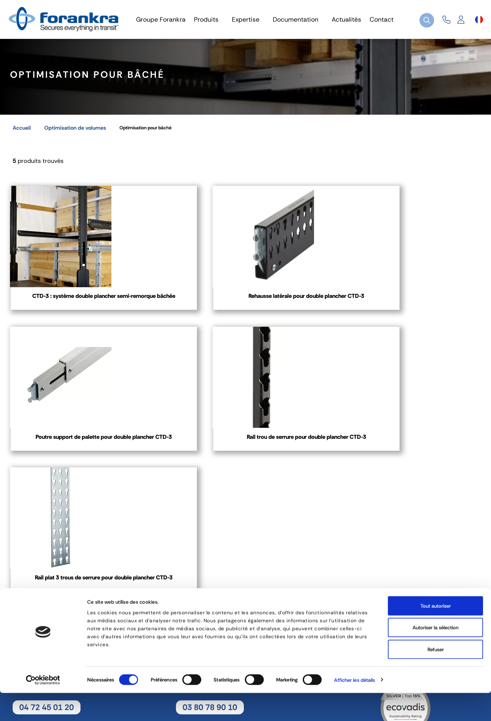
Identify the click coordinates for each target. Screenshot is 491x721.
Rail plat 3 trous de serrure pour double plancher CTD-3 (63, 466)
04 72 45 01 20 (46, 601)
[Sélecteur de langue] (479, 20)
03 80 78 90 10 (210, 601)
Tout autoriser (435, 634)
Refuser (435, 677)
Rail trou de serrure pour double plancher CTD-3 (428, 305)
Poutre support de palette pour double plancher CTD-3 (306, 305)
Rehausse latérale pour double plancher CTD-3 (185, 305)
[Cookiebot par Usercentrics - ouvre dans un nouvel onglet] (43, 708)
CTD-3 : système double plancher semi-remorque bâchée (63, 309)
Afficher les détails (354, 708)
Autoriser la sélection (435, 656)
